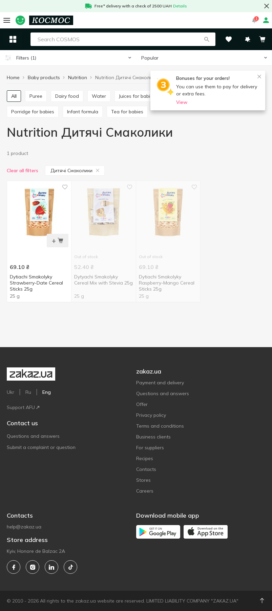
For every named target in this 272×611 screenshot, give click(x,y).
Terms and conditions (160, 426)
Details (180, 5)
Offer (142, 404)
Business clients (153, 437)
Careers (144, 491)
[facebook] (13, 567)
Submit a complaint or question (41, 447)
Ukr (10, 392)
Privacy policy (151, 415)
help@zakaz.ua (24, 527)
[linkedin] (51, 567)
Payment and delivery (160, 383)
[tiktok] (70, 567)
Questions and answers (33, 436)
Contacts (146, 469)
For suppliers (150, 448)
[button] (206, 39)
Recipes (144, 458)
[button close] (266, 6)
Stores (143, 480)
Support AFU (23, 407)
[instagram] (32, 567)
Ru (28, 392)
